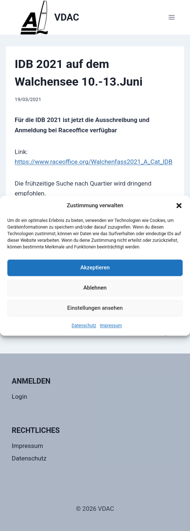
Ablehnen (94, 287)
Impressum (111, 325)
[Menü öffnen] (171, 17)
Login (19, 396)
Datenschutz (84, 325)
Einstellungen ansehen (95, 308)
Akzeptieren (95, 267)
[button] (179, 205)
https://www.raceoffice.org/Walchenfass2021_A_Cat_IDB (93, 161)
